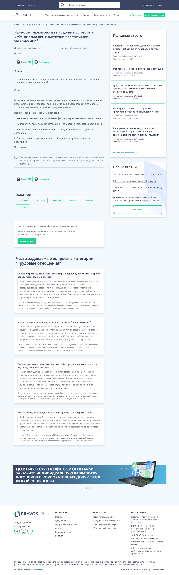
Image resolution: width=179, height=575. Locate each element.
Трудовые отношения (55, 24)
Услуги (86, 15)
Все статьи (138, 209)
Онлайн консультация (154, 15)
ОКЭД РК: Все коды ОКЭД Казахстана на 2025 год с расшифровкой (143, 529)
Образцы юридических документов (61, 15)
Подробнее (20, 147)
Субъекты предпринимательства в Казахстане (134, 181)
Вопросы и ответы (102, 15)
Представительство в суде (105, 524)
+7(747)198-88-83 (22, 523)
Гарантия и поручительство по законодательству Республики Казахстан (145, 519)
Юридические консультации (106, 520)
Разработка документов (104, 516)
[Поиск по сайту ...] (93, 5)
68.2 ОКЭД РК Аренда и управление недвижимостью (144, 536)
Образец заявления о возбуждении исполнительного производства (146, 551)
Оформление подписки (66, 524)
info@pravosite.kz (22, 526)
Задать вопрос (27, 241)
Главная (20, 5)
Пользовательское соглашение (28, 569)
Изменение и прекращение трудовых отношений (92, 24)
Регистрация (148, 5)
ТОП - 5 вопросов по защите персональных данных (137, 174)
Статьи (117, 15)
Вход (160, 5)
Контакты (32, 5)
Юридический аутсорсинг (105, 528)
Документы (60, 520)
